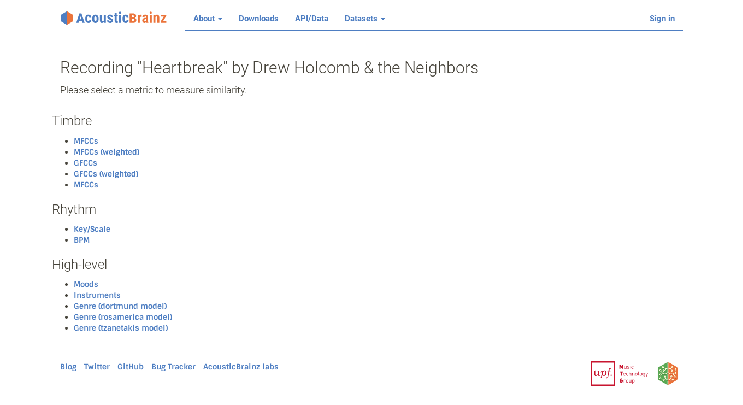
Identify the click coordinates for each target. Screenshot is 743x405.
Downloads (259, 19)
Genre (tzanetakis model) (121, 328)
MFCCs (86, 141)
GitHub (130, 367)
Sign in (662, 19)
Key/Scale (92, 229)
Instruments (97, 295)
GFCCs (85, 163)
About (207, 19)
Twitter (97, 367)
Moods (86, 284)
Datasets (365, 19)
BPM (82, 240)
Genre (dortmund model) (120, 306)
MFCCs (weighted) (106, 152)
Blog (68, 367)
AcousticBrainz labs (241, 367)
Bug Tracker (173, 367)
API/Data (311, 19)
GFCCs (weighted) (106, 174)
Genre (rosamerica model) (123, 317)
